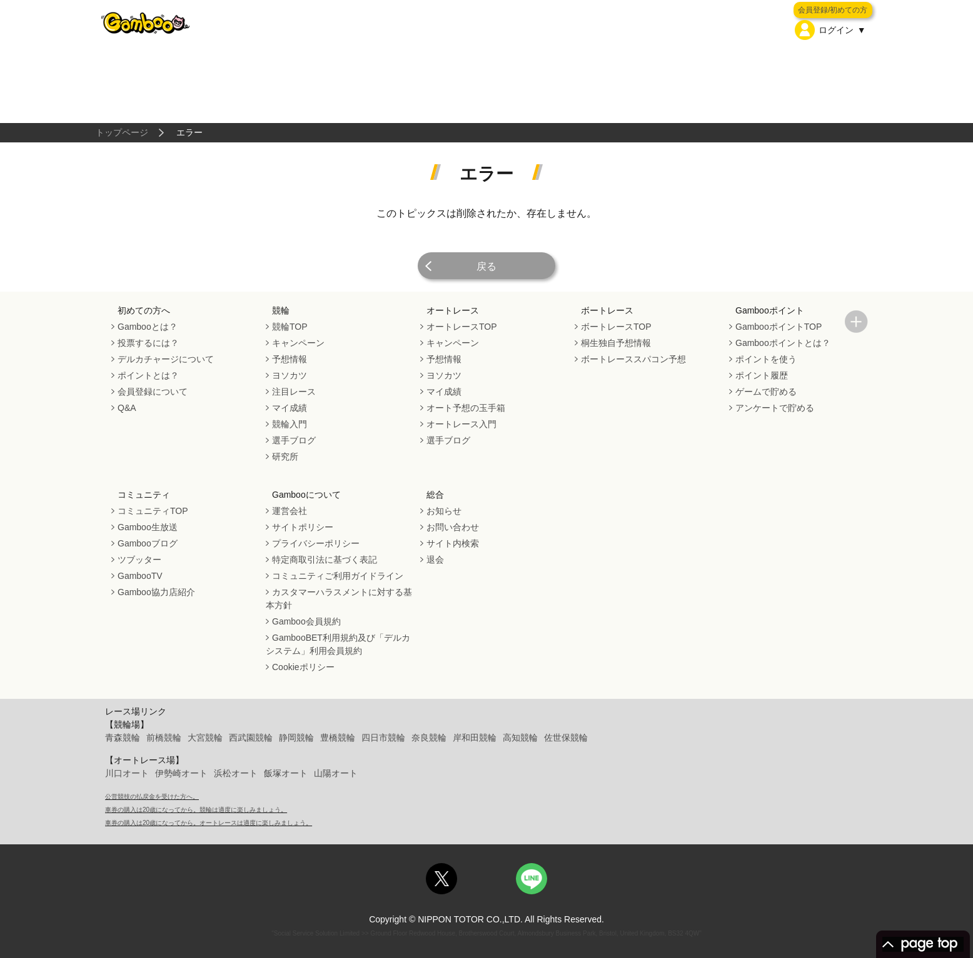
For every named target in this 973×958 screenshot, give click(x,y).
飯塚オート (286, 773)
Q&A (127, 408)
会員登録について (153, 392)
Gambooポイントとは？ (782, 343)
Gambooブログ (148, 543)
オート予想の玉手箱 (465, 408)
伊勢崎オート (181, 773)
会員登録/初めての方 (832, 10)
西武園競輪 (251, 738)
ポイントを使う (766, 359)
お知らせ (443, 511)
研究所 (285, 457)
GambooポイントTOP (778, 327)
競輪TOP (290, 327)
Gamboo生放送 (148, 527)
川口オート (127, 773)
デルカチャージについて (166, 359)
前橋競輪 (163, 738)
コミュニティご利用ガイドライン (337, 576)
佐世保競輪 (566, 738)
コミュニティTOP (153, 511)
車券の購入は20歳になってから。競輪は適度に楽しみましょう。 (196, 809)
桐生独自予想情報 (616, 343)
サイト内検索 (452, 543)
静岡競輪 (296, 738)
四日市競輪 (383, 738)
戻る (486, 266)
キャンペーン (298, 343)
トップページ (122, 132)
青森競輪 (122, 738)
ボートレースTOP (616, 327)
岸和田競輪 (475, 738)
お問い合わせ (452, 527)
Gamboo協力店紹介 (156, 592)
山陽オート (336, 773)
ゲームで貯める (766, 392)
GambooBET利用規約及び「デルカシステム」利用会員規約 (338, 644)
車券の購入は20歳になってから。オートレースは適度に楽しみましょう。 (208, 822)
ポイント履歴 (761, 375)
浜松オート (236, 773)
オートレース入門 (461, 424)
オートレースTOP (461, 327)
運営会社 (289, 511)
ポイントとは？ (148, 375)
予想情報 (289, 359)
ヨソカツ (289, 375)
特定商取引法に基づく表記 (324, 560)
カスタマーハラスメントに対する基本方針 (339, 598)
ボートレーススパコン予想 (633, 359)
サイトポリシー (302, 527)
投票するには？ (148, 343)
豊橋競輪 (337, 738)
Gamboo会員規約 (306, 621)
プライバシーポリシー (316, 543)
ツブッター (139, 560)
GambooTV (140, 576)
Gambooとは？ (148, 327)
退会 (435, 560)
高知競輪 (520, 738)
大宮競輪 (205, 738)
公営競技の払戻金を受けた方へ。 (152, 796)
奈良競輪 (428, 738)
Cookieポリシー (303, 667)
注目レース (294, 392)
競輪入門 (289, 424)
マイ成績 (289, 408)
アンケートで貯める (774, 408)
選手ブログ (294, 440)
